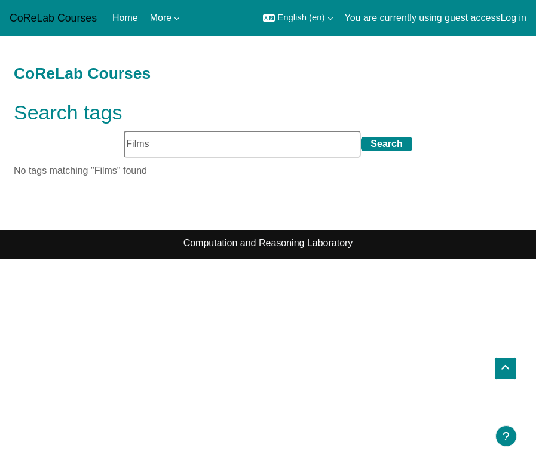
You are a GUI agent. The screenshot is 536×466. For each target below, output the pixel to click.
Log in (513, 18)
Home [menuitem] (125, 18)
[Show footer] (506, 436)
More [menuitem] (160, 18)
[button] (297, 18)
